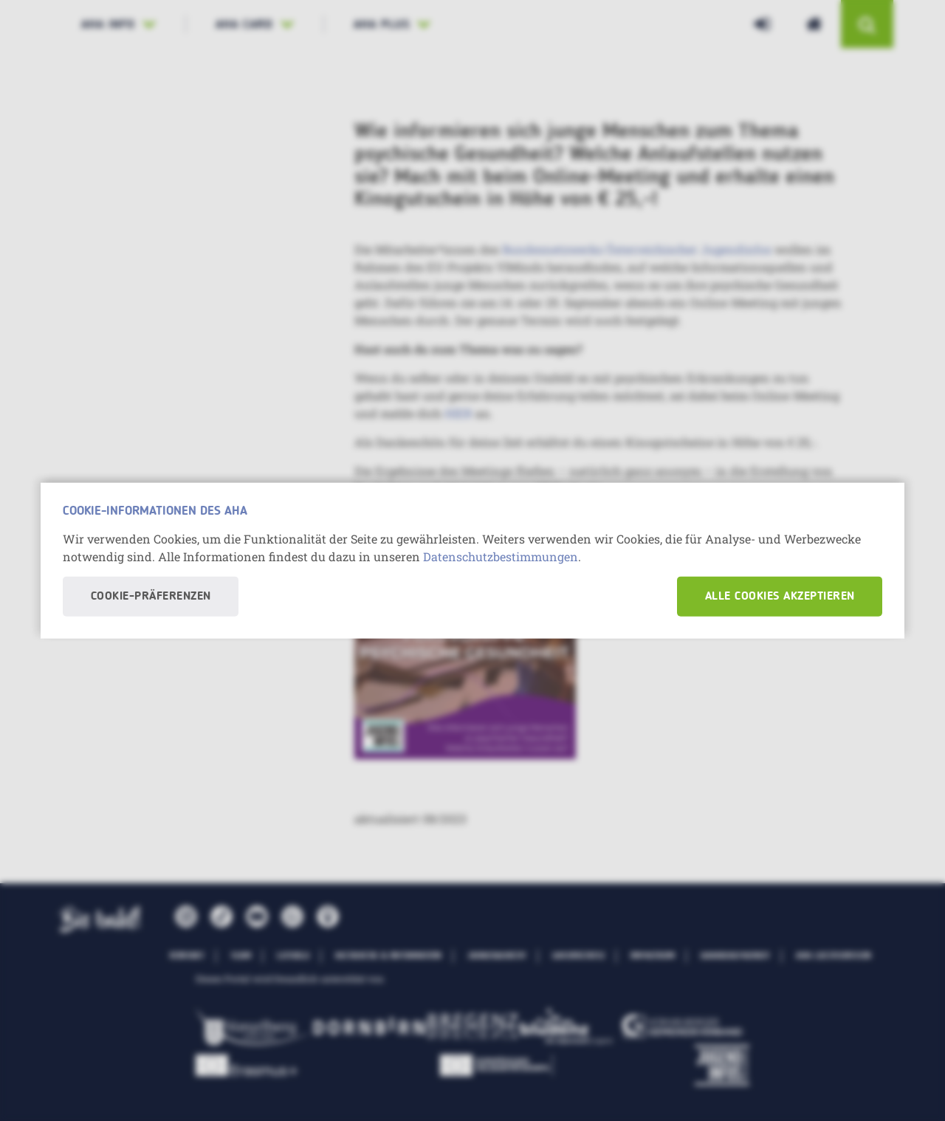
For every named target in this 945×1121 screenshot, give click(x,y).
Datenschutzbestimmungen (500, 555)
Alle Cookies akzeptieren (780, 596)
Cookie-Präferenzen (151, 596)
